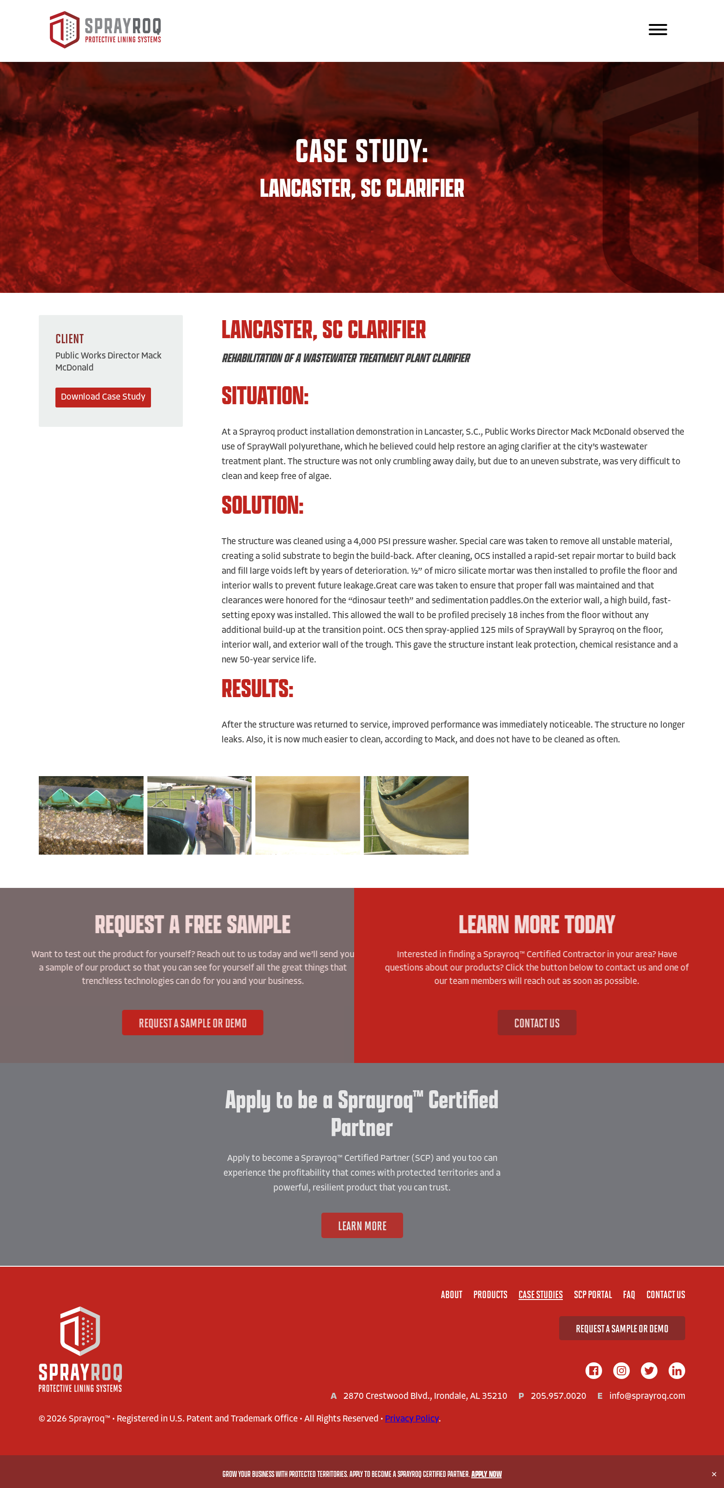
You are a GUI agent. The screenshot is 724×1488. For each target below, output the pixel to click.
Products (490, 1294)
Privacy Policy (412, 1419)
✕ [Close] (714, 1474)
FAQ (629, 1294)
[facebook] (593, 1371)
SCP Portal (593, 1294)
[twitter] (649, 1371)
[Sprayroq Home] (105, 46)
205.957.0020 (558, 1396)
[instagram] (621, 1371)
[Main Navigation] (658, 30)
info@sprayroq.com (647, 1396)
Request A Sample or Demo (157, 1022)
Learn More (362, 1225)
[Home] (80, 1350)
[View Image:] (91, 815)
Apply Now (486, 1474)
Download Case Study (103, 397)
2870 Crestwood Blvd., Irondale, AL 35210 (425, 1396)
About (451, 1294)
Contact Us (572, 1022)
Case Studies (541, 1294)
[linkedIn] (677, 1371)
